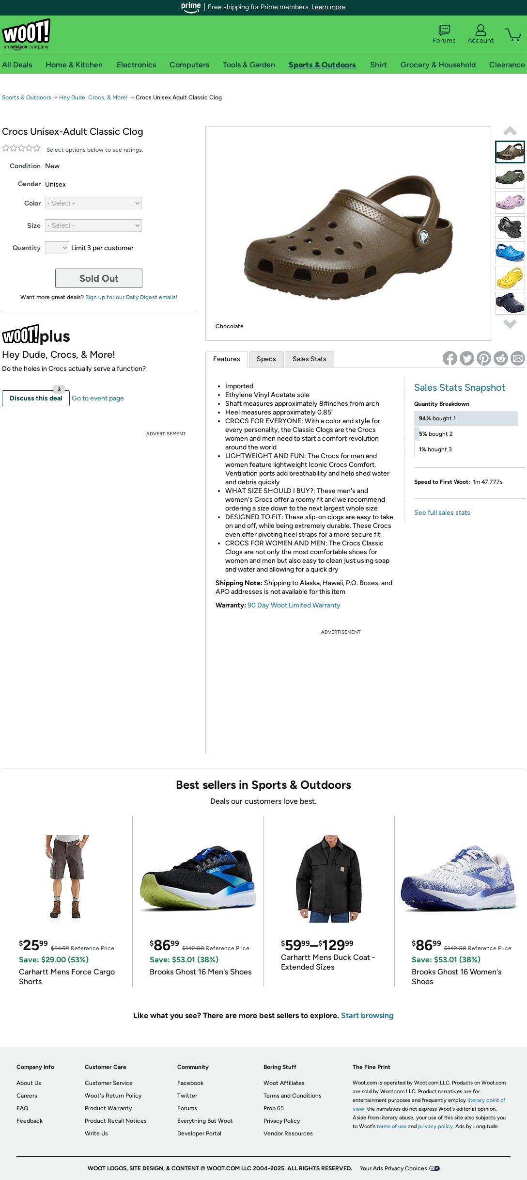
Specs (266, 359)
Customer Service (109, 1083)
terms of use (391, 1126)
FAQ (22, 1108)
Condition (25, 166)
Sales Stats (309, 359)
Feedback (29, 1120)
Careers (26, 1095)
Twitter (187, 1095)
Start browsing (367, 1015)
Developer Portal (199, 1133)
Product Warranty (108, 1108)
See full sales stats (442, 513)
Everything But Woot (205, 1120)
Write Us (96, 1133)
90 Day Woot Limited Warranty (294, 605)
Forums (444, 34)
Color (32, 203)
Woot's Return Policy (113, 1095)
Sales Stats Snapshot (460, 387)
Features (226, 359)
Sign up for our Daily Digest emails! (131, 297)
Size (34, 226)
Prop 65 (274, 1108)
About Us (28, 1083)
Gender (29, 184)
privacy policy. (436, 1126)
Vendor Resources (288, 1133)
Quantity (27, 248)
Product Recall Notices (116, 1120)
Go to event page (98, 398)
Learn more (328, 7)
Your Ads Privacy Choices (393, 1168)
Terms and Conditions (293, 1095)
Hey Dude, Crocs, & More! (93, 97)
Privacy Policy (282, 1120)
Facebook (190, 1083)
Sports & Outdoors (26, 97)
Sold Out (99, 278)
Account (480, 34)
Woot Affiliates (284, 1083)
